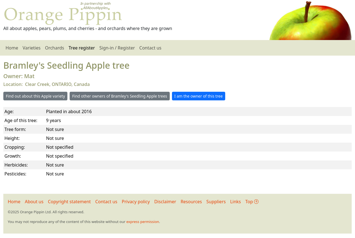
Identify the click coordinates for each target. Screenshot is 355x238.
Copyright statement (69, 202)
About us (34, 202)
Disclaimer (165, 202)
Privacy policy (136, 202)
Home (12, 48)
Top (251, 202)
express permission (142, 221)
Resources (191, 202)
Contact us (150, 48)
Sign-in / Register (117, 48)
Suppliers (216, 202)
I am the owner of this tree (198, 96)
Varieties (32, 48)
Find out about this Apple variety (35, 96)
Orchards (54, 48)
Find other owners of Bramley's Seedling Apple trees (119, 96)
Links (235, 202)
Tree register (82, 48)
